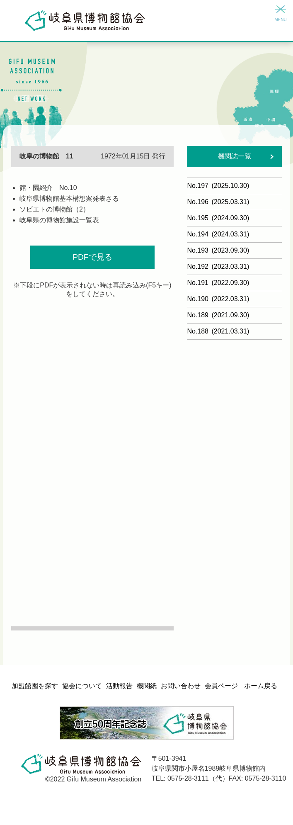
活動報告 (119, 685)
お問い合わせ (181, 685)
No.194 (218, 234)
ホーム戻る (260, 685)
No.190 (218, 298)
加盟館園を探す (35, 685)
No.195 (218, 217)
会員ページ (221, 685)
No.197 (218, 185)
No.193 (218, 250)
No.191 (218, 282)
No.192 (218, 266)
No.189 (218, 315)
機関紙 (147, 685)
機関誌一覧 (234, 156)
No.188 (218, 331)
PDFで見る (92, 257)
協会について (82, 685)
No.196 (218, 201)
